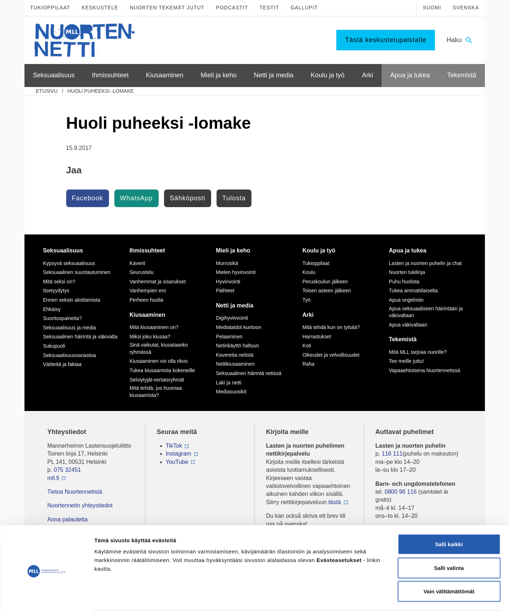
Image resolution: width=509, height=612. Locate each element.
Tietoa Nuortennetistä (74, 492)
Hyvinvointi (228, 281)
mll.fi (53, 478)
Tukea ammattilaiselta (413, 290)
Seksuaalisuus (63, 250)
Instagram (178, 454)
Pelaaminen (229, 336)
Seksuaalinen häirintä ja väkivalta (80, 336)
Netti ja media (234, 305)
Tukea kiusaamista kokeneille (162, 370)
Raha (308, 364)
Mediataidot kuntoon (238, 327)
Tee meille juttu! (406, 361)
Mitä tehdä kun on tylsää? (331, 327)
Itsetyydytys (56, 290)
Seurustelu (141, 272)
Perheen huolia (146, 300)
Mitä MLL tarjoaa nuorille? (418, 352)
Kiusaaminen (147, 315)
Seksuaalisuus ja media (69, 327)
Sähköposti (187, 198)
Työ (307, 300)
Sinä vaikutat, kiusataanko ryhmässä (158, 348)
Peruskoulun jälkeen (325, 281)
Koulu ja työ (319, 250)
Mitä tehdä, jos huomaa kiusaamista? (155, 391)
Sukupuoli (54, 346)
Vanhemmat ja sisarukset (157, 281)
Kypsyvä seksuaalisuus (69, 263)
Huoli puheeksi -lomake (100, 91)
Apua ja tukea (407, 250)
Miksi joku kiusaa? (150, 336)
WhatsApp (136, 198)
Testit (269, 7)
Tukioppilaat (50, 7)
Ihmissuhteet (147, 250)
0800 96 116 (401, 492)
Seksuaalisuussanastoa (69, 355)
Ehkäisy (52, 309)
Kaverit (137, 263)
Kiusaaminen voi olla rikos (158, 361)
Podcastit (232, 7)
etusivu (47, 91)
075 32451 (67, 470)
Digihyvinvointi (232, 318)
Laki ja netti (228, 382)
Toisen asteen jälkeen (327, 290)
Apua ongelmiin (406, 300)
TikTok (174, 446)
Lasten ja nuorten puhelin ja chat (425, 263)
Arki (308, 315)
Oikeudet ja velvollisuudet (331, 355)
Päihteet (225, 290)
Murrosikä (227, 263)
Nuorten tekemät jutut (167, 7)
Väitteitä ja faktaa (62, 364)
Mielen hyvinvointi (236, 272)
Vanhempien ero (147, 290)
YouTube (177, 462)
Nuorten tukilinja (407, 272)
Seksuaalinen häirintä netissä (248, 373)
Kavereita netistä (234, 355)
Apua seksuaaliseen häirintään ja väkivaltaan (426, 312)
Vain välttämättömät (448, 565)
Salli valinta (449, 541)
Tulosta (234, 198)
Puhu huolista (404, 281)
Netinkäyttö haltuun (237, 345)
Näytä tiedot (384, 598)
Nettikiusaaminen (235, 364)
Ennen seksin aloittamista (71, 300)
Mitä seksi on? (59, 281)
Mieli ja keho (233, 250)
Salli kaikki (449, 518)
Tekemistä (403, 339)
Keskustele (100, 7)
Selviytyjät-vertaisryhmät (156, 380)
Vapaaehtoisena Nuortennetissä (424, 370)
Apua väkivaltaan (408, 325)
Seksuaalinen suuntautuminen (77, 272)
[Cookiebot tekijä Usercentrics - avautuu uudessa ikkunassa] (46, 598)
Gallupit (304, 7)
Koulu (309, 272)
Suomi (432, 7)
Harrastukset (317, 336)
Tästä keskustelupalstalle (385, 40)
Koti (307, 345)
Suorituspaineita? (62, 318)
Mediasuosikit (231, 391)
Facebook (87, 198)
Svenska (466, 7)
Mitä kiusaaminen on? (153, 327)
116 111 (392, 454)
